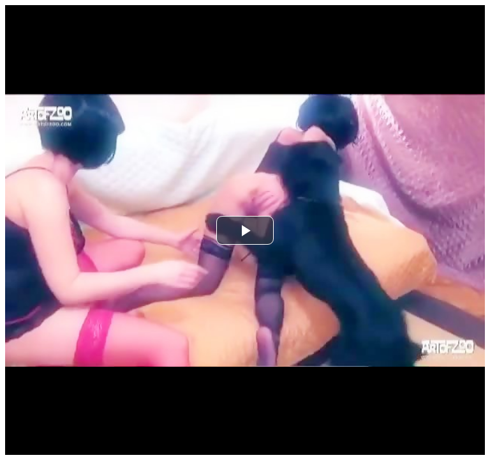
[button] (245, 230)
